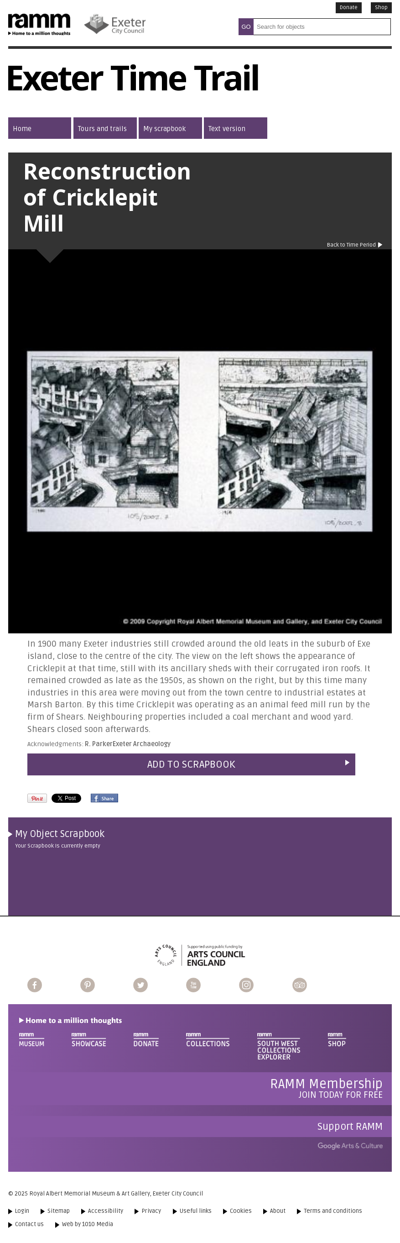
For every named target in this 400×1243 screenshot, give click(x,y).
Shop (381, 7)
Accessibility (105, 1211)
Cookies (241, 1211)
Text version (226, 129)
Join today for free (326, 1088)
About (278, 1211)
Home (22, 129)
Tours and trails (102, 129)
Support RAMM (350, 1126)
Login (22, 1211)
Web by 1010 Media (87, 1224)
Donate (349, 7)
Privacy (151, 1211)
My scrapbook (164, 129)
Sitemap (58, 1211)
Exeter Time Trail (132, 83)
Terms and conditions (333, 1211)
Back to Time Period (351, 245)
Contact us (29, 1224)
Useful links (196, 1211)
